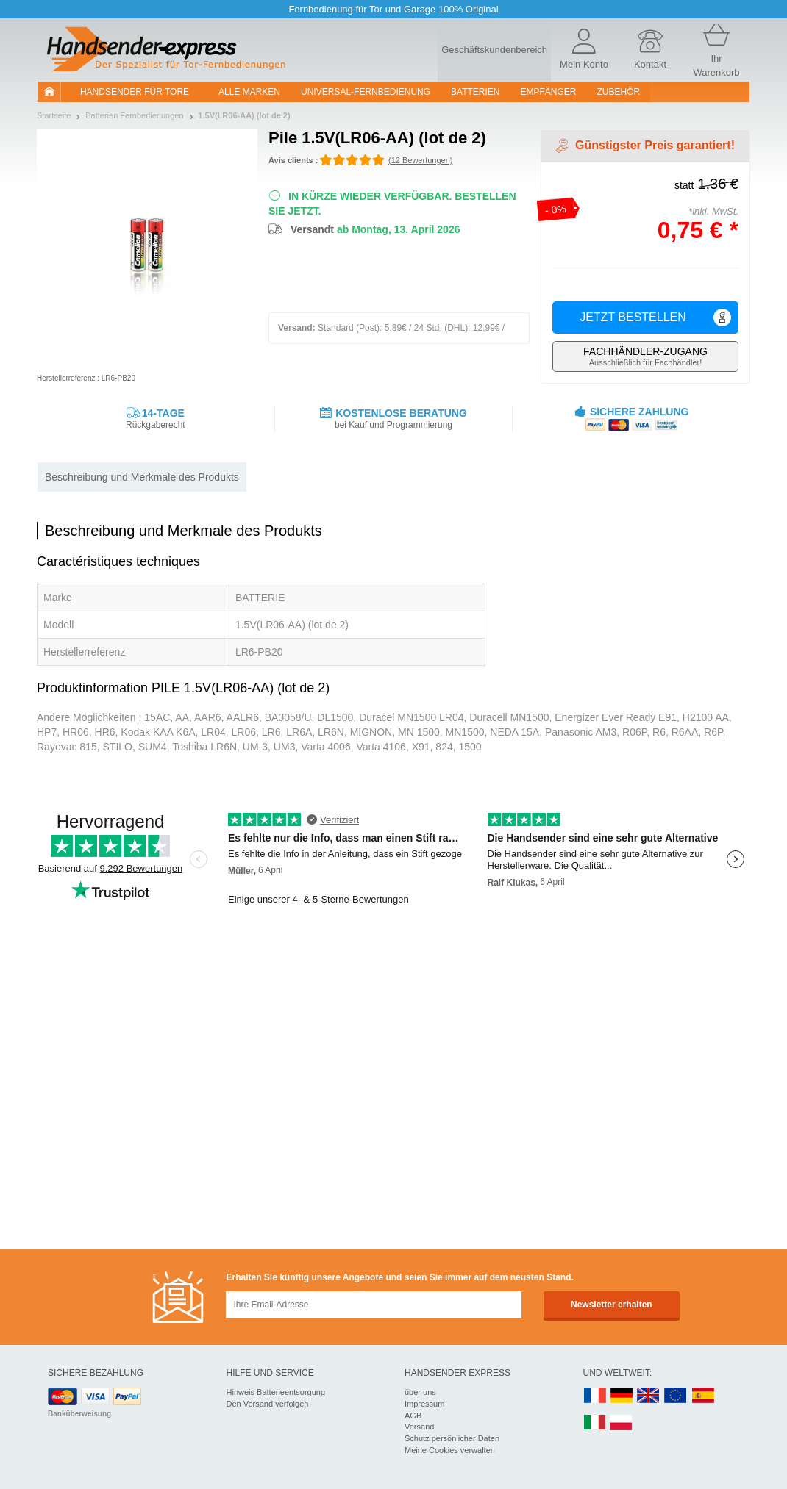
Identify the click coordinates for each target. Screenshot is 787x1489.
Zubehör (619, 92)
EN (676, 1396)
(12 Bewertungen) (420, 160)
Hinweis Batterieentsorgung (276, 1392)
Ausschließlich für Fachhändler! (645, 356)
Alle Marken (249, 92)
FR (595, 1396)
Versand (419, 1426)
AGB (413, 1415)
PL (621, 1423)
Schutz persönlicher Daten (452, 1438)
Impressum (424, 1403)
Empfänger (549, 92)
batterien (475, 92)
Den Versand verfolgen (268, 1403)
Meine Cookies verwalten (450, 1450)
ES (703, 1396)
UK (648, 1396)
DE (621, 1396)
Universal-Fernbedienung (365, 92)
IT (595, 1423)
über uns (420, 1392)
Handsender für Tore (134, 92)
